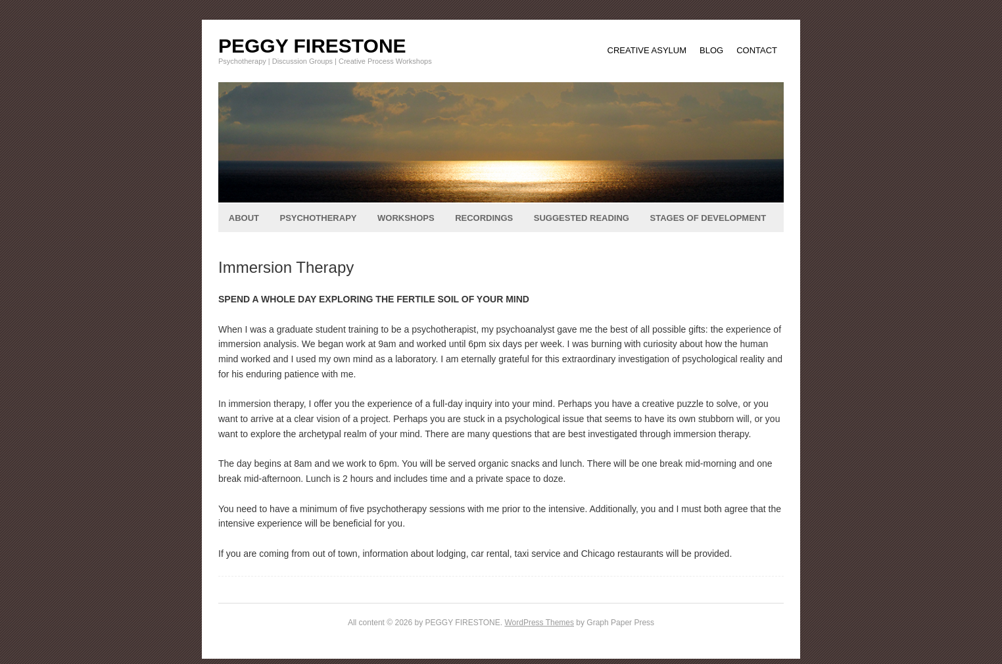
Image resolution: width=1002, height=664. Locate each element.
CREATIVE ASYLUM (647, 50)
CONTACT (756, 50)
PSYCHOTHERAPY (317, 218)
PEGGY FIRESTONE (312, 46)
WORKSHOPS (406, 218)
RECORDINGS (484, 218)
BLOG (711, 50)
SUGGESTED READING (581, 218)
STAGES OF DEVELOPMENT (708, 218)
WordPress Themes (539, 622)
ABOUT (244, 218)
